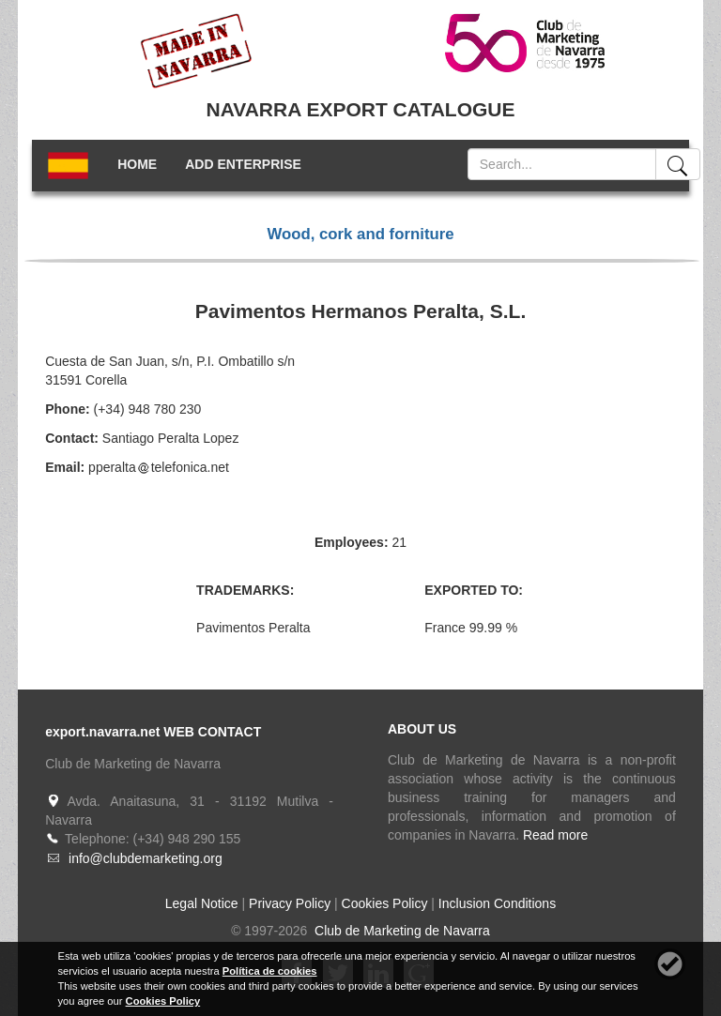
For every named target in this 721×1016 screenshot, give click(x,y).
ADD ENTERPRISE (243, 164)
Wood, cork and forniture (360, 234)
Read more (555, 834)
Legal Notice (201, 903)
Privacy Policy (289, 903)
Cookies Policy (385, 903)
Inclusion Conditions (497, 903)
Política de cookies (269, 971)
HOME (137, 164)
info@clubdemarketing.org (145, 858)
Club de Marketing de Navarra (400, 930)
